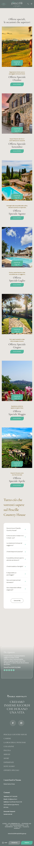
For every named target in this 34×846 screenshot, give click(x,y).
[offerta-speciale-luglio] (17, 259)
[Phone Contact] (28, 4)
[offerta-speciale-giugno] (17, 326)
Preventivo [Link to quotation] (14, 842)
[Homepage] (17, 4)
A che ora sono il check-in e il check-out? (16, 537)
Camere (7, 738)
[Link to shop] (4, 842)
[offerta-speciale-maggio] (17, 393)
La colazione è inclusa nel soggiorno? (16, 544)
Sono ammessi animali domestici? (16, 581)
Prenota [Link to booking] (27, 842)
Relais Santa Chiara (9, 784)
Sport (6, 758)
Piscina (7, 750)
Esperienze (9, 762)
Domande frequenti (9, 811)
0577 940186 (10, 796)
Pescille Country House (15, 734)
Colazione (9, 746)
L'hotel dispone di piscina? (16, 552)
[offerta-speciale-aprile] (17, 460)
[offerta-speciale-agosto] (17, 192)
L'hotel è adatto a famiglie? (16, 566)
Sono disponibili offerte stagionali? (16, 589)
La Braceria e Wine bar (15, 742)
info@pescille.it (10, 799)
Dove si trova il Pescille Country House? (16, 529)
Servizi (7, 754)
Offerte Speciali (11, 770)
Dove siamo (9, 766)
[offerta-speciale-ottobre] (17, 59)
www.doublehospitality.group (17, 833)
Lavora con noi (8, 814)
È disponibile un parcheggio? (16, 574)
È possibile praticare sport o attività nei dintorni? (16, 559)
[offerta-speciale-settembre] (17, 125)
